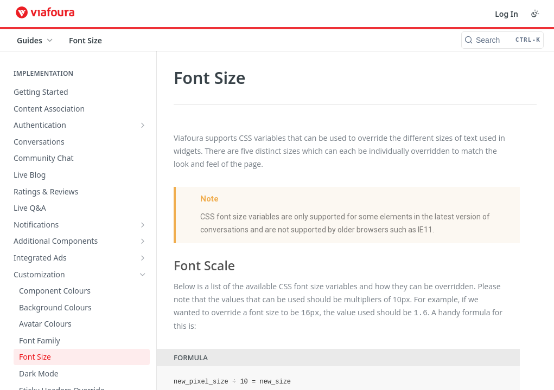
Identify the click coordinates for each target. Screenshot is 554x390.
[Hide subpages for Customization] (142, 274)
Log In (506, 14)
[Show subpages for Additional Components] (142, 241)
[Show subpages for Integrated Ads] (142, 257)
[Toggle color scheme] (535, 13)
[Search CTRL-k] (502, 40)
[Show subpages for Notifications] (142, 224)
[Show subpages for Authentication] (142, 125)
